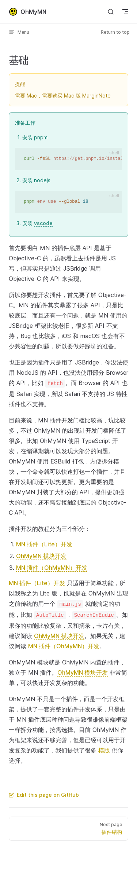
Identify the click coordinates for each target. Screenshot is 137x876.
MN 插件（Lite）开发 (44, 544)
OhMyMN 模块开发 (41, 556)
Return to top (115, 32)
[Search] (111, 11)
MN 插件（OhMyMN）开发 (51, 567)
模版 (104, 750)
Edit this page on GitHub (44, 795)
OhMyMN (27, 11)
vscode (43, 223)
